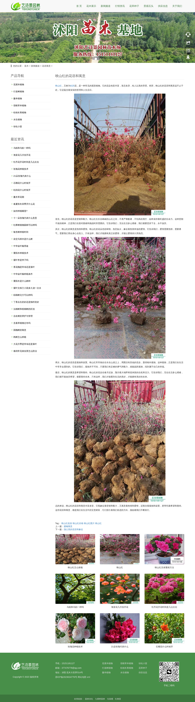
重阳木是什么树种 (21, 281)
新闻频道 (105, 6)
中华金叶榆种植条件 (23, 274)
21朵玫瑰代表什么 (119, 646)
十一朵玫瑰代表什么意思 (25, 218)
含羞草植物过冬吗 (21, 323)
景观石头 (148, 6)
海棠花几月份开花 (119, 607)
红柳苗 (118, 699)
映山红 (58, 85)
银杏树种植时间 (20, 232)
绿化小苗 (17, 126)
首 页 (79, 6)
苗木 (26, 66)
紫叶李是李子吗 (20, 260)
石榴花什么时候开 (164, 646)
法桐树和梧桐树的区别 (24, 309)
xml (88, 677)
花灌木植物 (18, 84)
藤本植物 (17, 98)
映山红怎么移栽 (75, 567)
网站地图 (82, 677)
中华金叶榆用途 (20, 246)
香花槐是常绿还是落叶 (24, 267)
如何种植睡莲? (20, 211)
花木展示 (91, 6)
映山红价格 (78, 523)
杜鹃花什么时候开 (21, 190)
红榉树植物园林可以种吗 (25, 225)
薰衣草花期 (18, 197)
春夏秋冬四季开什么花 (24, 204)
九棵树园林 (100, 699)
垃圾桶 (110, 699)
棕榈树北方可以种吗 (23, 295)
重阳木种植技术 (20, 253)
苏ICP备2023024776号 (66, 677)
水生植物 (17, 119)
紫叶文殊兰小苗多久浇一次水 (27, 288)
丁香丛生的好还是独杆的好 (26, 302)
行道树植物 (18, 91)
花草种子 (134, 6)
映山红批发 (66, 523)
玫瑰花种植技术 (75, 646)
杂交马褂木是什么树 (23, 239)
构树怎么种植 (19, 337)
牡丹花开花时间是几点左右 (164, 607)
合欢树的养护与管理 (23, 316)
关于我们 (177, 6)
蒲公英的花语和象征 (73, 529)
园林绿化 (89, 699)
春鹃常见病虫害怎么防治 (25, 351)
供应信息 (163, 6)
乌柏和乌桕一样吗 (75, 607)
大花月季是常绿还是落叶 (25, 344)
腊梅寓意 (68, 526)
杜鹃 (72, 85)
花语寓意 (46, 66)
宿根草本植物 (19, 105)
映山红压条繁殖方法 (164, 567)
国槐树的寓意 (19, 330)
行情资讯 (120, 6)
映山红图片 (89, 523)
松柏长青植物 (19, 112)
